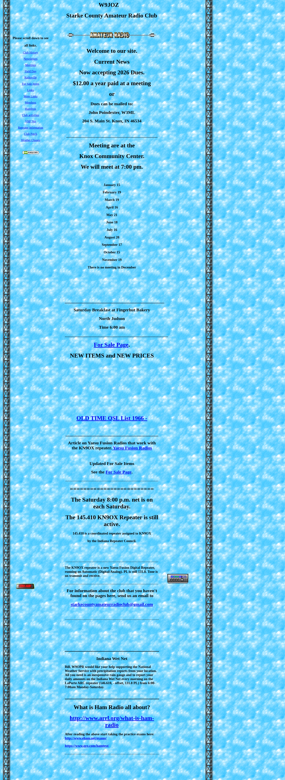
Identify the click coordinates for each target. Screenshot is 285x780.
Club (26, 52)
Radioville (30, 77)
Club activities (30, 115)
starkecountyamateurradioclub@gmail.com (112, 604)
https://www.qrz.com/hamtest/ (87, 746)
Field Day (30, 71)
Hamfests (30, 108)
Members (30, 102)
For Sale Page (111, 344)
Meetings (30, 65)
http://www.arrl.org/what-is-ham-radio (112, 721)
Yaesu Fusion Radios (132, 447)
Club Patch (30, 133)
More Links (30, 96)
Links (30, 90)
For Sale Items (30, 83)
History (33, 52)
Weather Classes (30, 140)
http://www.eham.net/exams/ (86, 738)
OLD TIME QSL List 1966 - (111, 418)
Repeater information (30, 127)
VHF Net (30, 121)
